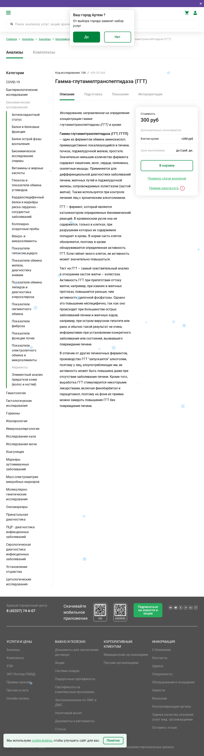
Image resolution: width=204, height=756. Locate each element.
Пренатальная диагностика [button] (17, 517)
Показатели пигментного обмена (21, 309)
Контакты (159, 658)
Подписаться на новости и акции (148, 610)
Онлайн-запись (17, 698)
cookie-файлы (42, 740)
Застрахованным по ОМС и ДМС (75, 702)
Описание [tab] (67, 94)
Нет (117, 37)
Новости (158, 690)
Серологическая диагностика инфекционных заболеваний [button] (18, 552)
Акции (59, 663)
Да (86, 37)
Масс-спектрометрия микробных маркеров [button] (22, 479)
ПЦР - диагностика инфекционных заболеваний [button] (20, 532)
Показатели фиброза (21, 323)
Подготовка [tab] (93, 94)
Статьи (60, 729)
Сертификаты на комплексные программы (74, 689)
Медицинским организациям (126, 655)
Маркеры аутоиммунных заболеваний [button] (17, 464)
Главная (11, 39)
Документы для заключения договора (77, 652)
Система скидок (67, 671)
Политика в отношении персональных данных (139, 747)
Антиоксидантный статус (26, 117)
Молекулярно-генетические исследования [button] (17, 494)
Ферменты (20, 367)
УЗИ (9, 666)
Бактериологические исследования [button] (22, 92)
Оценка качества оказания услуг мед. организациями (172, 717)
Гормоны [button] (13, 413)
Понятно (113, 740)
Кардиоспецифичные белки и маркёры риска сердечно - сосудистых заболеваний (28, 207)
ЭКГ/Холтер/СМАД (20, 674)
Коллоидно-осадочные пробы (25, 226)
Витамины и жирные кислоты (27, 170)
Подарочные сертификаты (75, 679)
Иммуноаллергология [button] (22, 429)
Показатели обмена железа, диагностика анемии (27, 268)
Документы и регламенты (75, 721)
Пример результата (164, 188)
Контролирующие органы (171, 706)
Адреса (157, 666)
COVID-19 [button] (13, 82)
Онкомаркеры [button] (17, 507)
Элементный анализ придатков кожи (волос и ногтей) (27, 379)
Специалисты (162, 674)
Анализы (28, 39)
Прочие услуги (17, 690)
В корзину (167, 165)
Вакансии (159, 698)
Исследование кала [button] (21, 436)
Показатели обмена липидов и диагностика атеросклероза (27, 289)
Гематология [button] (16, 393)
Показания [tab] (120, 94)
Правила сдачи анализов (167, 178)
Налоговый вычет (68, 713)
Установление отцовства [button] (16, 569)
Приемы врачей (18, 682)
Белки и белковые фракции (25, 129)
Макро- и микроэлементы (24, 238)
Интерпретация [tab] (150, 94)
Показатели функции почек (23, 335)
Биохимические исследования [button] (18, 104)
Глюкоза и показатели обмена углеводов (26, 185)
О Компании (161, 650)
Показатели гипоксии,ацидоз (24, 250)
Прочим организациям (121, 663)
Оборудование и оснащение (173, 682)
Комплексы (44, 52)
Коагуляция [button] (15, 452)
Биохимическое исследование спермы (24, 156)
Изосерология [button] (16, 421)
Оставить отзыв (164, 727)
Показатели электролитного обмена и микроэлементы (24, 353)
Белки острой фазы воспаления (26, 141)
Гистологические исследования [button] (19, 403)
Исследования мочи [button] (21, 444)
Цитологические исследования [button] (18, 581)
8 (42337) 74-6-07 (20, 611)
